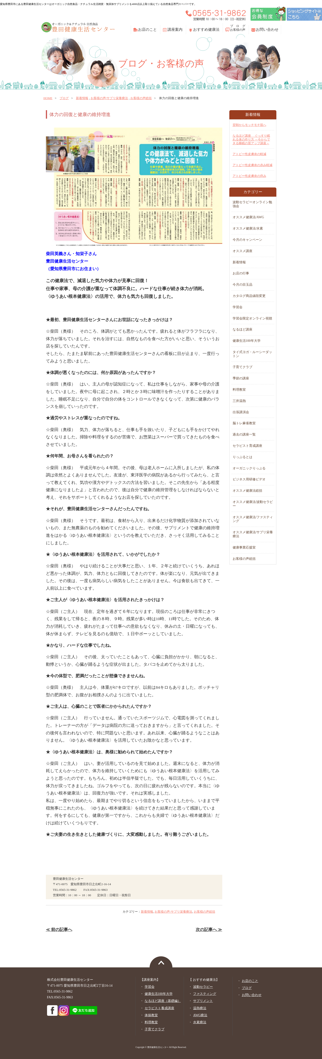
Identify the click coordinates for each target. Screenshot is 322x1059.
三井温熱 (239, 401)
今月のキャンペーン (247, 239)
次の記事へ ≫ (209, 929)
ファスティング (204, 994)
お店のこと (147, 29)
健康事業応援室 (244, 547)
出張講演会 (241, 412)
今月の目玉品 (242, 284)
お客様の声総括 (141, 98)
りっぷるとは (242, 457)
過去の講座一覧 (244, 434)
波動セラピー (203, 987)
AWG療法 (200, 1015)
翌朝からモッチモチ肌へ (249, 125)
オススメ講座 (242, 251)
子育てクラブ (242, 367)
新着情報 (82, 98)
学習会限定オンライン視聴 (252, 318)
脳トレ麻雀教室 (244, 423)
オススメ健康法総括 (247, 490)
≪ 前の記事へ (59, 929)
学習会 (237, 307)
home (48, 98)
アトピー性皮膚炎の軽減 (249, 154)
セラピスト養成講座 (159, 1008)
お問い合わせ (267, 29)
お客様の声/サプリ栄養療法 (109, 98)
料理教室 (239, 389)
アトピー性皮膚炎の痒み (249, 176)
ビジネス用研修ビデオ (249, 479)
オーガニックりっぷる (249, 468)
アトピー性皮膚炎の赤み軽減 (252, 165)
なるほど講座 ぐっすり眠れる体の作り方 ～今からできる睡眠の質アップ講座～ (251, 139)
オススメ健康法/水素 (248, 228)
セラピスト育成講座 (247, 446)
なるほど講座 (242, 329)
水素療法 (199, 1022)
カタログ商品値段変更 (249, 296)
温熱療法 (199, 1008)
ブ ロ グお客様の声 (237, 27)
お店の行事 (241, 273)
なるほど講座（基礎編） (163, 1001)
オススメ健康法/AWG (248, 217)
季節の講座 (241, 378)
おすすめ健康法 (206, 29)
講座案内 (175, 29)
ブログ (64, 98)
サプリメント (203, 1001)
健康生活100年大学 (247, 341)
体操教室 (151, 1015)
